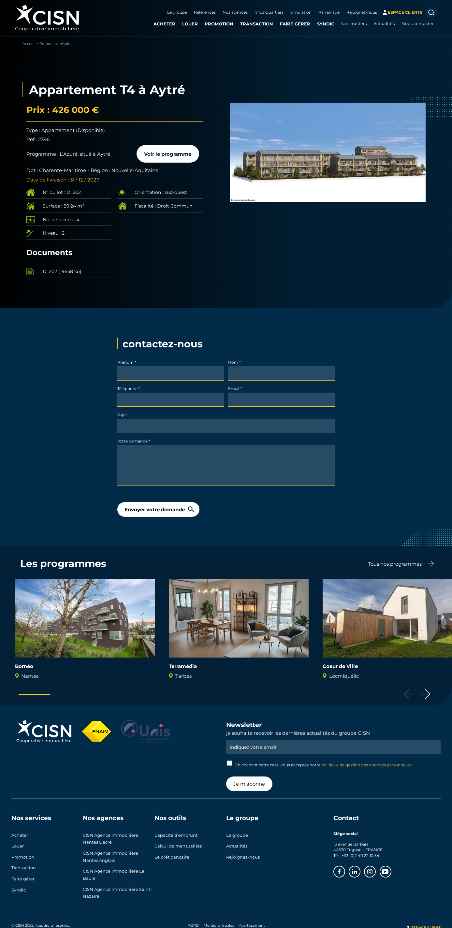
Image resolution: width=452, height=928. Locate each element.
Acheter (164, 23)
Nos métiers (354, 23)
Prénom (126, 362)
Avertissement (252, 920)
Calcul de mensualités (178, 844)
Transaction (256, 23)
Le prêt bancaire (171, 853)
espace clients (405, 12)
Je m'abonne (249, 783)
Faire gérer (295, 23)
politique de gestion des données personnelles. (367, 764)
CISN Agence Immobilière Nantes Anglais (110, 854)
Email (235, 388)
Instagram (375, 869)
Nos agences (235, 12)
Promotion (219, 23)
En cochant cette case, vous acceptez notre (320, 764)
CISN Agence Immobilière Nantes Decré (110, 838)
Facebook (344, 869)
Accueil (29, 43)
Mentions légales (219, 920)
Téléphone (128, 388)
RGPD (193, 920)
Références (205, 12)
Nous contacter (417, 23)
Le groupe (177, 12)
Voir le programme (167, 154)
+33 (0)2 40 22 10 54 (360, 855)
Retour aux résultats (56, 43)
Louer (190, 23)
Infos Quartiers (269, 12)
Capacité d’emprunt (175, 834)
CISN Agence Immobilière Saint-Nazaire (117, 888)
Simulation (301, 12)
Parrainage (329, 12)
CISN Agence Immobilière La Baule (113, 871)
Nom (234, 362)
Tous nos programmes (395, 563)
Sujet (122, 414)
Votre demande (133, 440)
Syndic (325, 23)
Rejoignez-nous (361, 12)
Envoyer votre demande (154, 509)
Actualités (384, 23)
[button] (425, 694)
